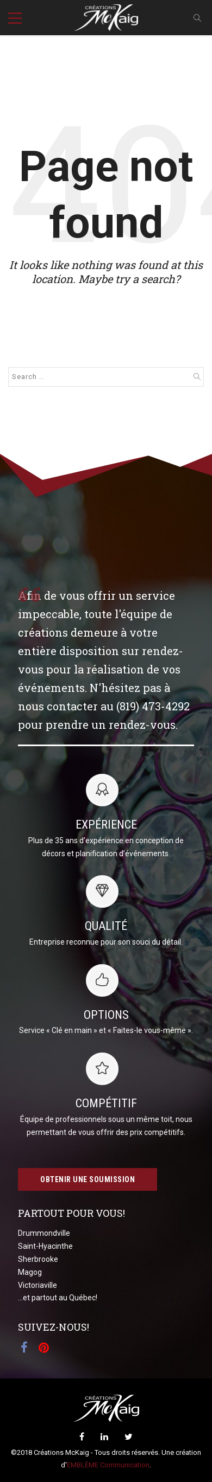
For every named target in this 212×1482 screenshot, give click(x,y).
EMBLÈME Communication (108, 1465)
